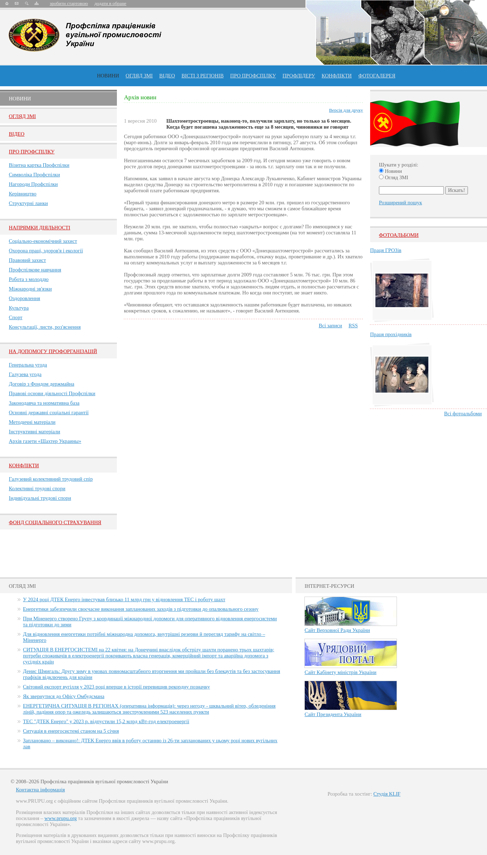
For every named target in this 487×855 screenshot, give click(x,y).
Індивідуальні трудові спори (40, 498)
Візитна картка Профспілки (39, 165)
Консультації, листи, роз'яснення (45, 327)
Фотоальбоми (398, 235)
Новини (108, 75)
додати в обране (110, 3)
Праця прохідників (390, 334)
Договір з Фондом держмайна (41, 384)
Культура (19, 308)
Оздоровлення (24, 298)
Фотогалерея (377, 75)
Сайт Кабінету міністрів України (340, 672)
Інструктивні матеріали (34, 431)
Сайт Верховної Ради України (337, 630)
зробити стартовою (69, 3)
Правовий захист (27, 260)
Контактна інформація (40, 789)
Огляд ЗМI (22, 116)
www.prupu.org (60, 818)
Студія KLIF (386, 794)
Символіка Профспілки (34, 174)
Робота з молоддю (28, 279)
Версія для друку (346, 110)
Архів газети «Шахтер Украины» (45, 441)
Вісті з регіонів (203, 75)
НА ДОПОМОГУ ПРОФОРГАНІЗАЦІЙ (53, 351)
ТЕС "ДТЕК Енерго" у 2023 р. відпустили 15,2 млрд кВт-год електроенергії (106, 721)
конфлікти (337, 75)
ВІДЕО (167, 75)
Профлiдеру (299, 75)
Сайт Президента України (332, 714)
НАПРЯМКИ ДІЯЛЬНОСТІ (39, 227)
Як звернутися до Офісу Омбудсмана (63, 696)
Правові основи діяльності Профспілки (52, 393)
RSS (353, 325)
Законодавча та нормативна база (44, 403)
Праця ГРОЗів (385, 250)
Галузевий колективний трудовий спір (51, 479)
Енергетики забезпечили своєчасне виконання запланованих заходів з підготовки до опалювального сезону (141, 609)
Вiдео (16, 134)
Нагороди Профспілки (33, 184)
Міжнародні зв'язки (30, 289)
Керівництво (22, 194)
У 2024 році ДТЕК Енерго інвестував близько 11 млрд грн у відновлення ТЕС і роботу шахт (124, 599)
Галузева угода (25, 374)
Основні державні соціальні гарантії (49, 412)
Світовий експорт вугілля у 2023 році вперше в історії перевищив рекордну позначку (116, 687)
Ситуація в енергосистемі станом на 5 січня (71, 731)
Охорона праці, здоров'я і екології (46, 250)
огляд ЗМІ (139, 75)
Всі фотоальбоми (463, 413)
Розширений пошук (400, 202)
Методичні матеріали (32, 422)
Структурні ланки (28, 203)
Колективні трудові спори (37, 488)
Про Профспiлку (31, 151)
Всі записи (330, 325)
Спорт (16, 317)
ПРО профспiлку (253, 75)
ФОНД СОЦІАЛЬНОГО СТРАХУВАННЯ (55, 522)
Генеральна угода (28, 365)
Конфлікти (24, 465)
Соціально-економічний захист (43, 241)
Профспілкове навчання (35, 270)
